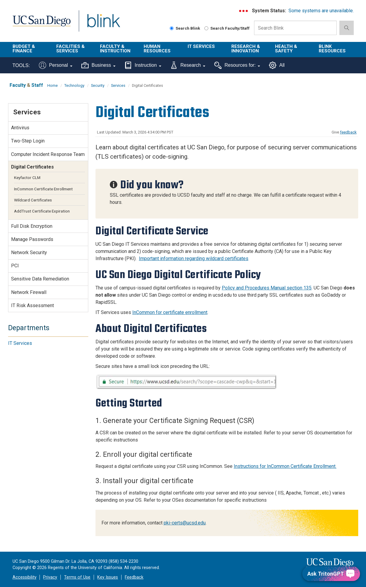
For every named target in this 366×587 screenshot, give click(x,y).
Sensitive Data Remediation (40, 279)
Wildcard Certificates (33, 200)
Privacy (50, 577)
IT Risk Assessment (32, 305)
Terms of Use (77, 577)
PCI (15, 266)
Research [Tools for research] (187, 65)
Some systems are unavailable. (321, 10)
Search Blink (185, 28)
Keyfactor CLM (27, 177)
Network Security (29, 252)
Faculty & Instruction (115, 49)
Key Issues (107, 577)
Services (118, 85)
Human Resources (157, 49)
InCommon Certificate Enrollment (43, 188)
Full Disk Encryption (31, 226)
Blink (103, 24)
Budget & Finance (24, 49)
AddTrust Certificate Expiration (42, 211)
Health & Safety (286, 49)
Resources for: (237, 65)
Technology (74, 85)
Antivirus (20, 128)
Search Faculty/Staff (227, 28)
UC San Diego (41, 24)
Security (97, 85)
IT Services (201, 46)
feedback (348, 132)
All (277, 65)
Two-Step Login (28, 141)
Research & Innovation (245, 49)
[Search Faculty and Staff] (206, 28)
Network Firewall (28, 292)
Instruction (142, 65)
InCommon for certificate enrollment (169, 312)
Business (98, 65)
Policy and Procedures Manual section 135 (267, 288)
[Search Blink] (172, 28)
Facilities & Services (70, 49)
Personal (55, 65)
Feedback (134, 577)
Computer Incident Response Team (48, 154)
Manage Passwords (32, 239)
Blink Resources (332, 49)
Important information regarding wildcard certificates (193, 258)
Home (52, 85)
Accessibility (25, 577)
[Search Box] (295, 28)
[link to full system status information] (244, 11)
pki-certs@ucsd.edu (185, 523)
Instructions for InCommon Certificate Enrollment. (285, 466)
